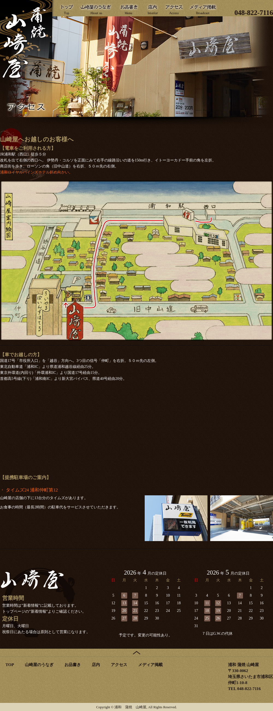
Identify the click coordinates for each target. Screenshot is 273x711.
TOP (9, 664)
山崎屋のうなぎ (39, 664)
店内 (96, 664)
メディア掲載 (150, 664)
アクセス (119, 664)
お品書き (72, 664)
